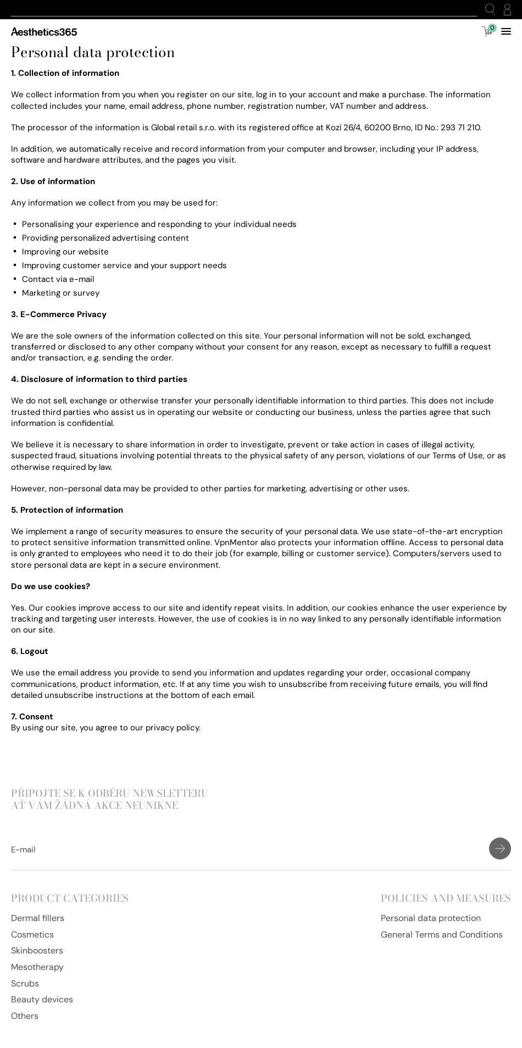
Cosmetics (32, 934)
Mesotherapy (37, 967)
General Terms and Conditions (442, 934)
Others (24, 1016)
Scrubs (25, 983)
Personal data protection (431, 918)
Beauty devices (42, 999)
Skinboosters (37, 950)
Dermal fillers (37, 918)
